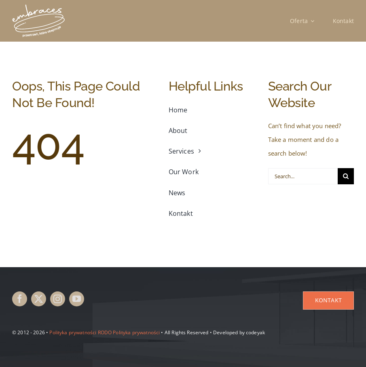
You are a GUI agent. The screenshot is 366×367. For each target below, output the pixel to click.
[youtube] (76, 298)
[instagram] (57, 298)
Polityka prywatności (72, 332)
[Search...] (303, 176)
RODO (105, 332)
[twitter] (38, 298)
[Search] (346, 176)
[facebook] (19, 298)
